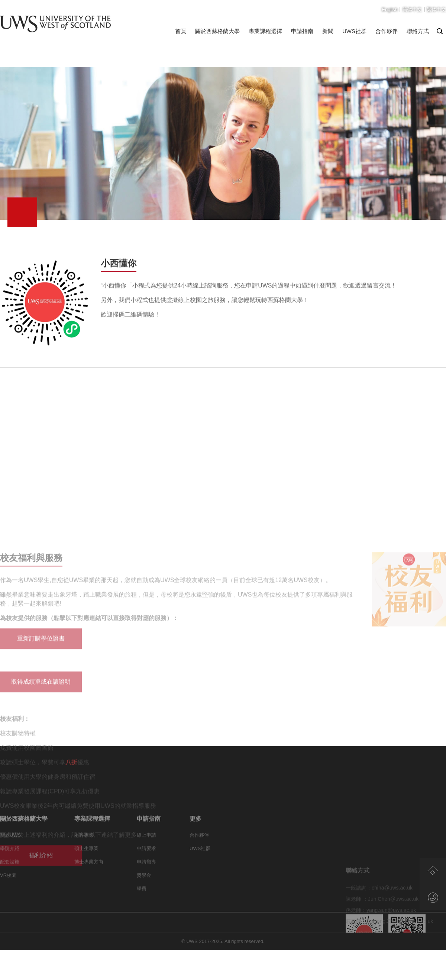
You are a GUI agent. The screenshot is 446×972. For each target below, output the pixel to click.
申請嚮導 (146, 888)
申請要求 (146, 874)
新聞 (327, 31)
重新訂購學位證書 (41, 756)
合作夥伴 (386, 31)
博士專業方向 (88, 888)
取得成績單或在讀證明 (41, 799)
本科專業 (84, 861)
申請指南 (302, 31)
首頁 (180, 31)
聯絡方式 (418, 31)
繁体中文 (436, 9)
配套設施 (9, 888)
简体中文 (412, 9)
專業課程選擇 (265, 31)
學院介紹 (9, 874)
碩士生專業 (86, 874)
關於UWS (10, 861)
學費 (141, 914)
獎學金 (144, 901)
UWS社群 (354, 31)
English (390, 9)
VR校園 (8, 901)
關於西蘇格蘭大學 (217, 31)
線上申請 (146, 861)
